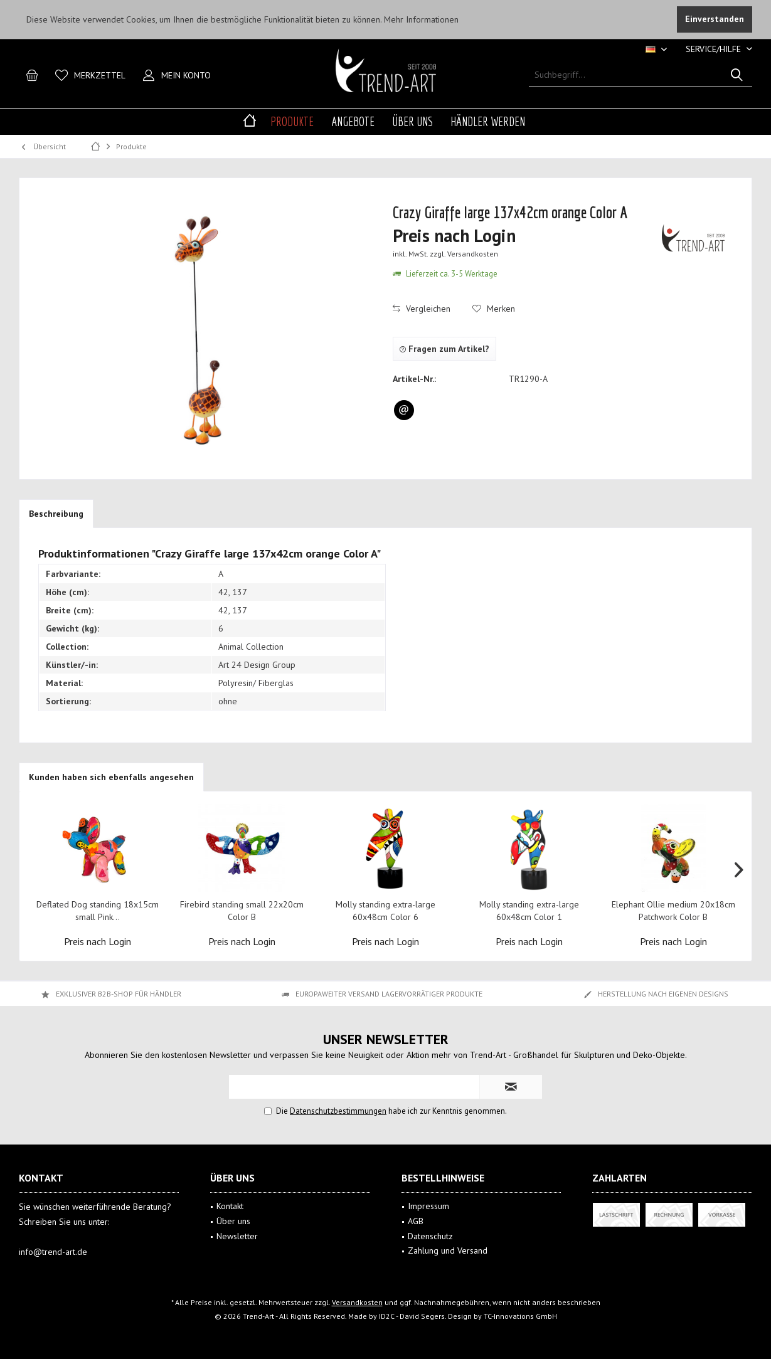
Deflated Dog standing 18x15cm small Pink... (97, 911)
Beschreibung (56, 513)
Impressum (428, 1206)
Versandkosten (357, 1302)
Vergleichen (421, 308)
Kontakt (229, 1206)
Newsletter (237, 1236)
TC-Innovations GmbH (520, 1316)
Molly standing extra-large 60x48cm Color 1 (529, 911)
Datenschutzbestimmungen (338, 1111)
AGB (415, 1221)
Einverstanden (714, 18)
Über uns (233, 1221)
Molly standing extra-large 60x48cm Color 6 (385, 911)
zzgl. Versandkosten (464, 253)
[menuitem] (714, 49)
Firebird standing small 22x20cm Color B (242, 911)
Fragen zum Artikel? (444, 348)
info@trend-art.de (53, 1251)
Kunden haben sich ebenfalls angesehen (111, 777)
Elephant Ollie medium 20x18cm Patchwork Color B (673, 911)
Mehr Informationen (421, 19)
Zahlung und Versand (447, 1250)
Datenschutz (430, 1236)
